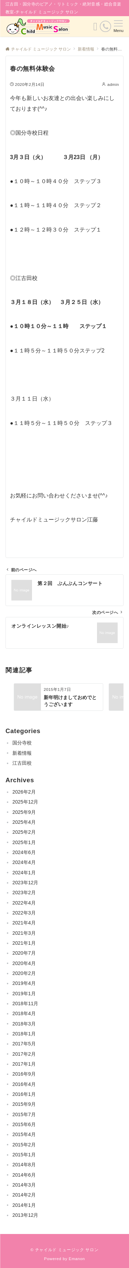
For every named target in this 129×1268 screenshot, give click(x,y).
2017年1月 (24, 1064)
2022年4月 (24, 903)
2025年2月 (24, 832)
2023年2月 (24, 892)
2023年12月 (25, 882)
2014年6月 (24, 1175)
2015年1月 (24, 1154)
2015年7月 (24, 1114)
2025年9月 (24, 812)
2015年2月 (24, 1144)
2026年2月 (24, 792)
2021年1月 (24, 943)
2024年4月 (24, 862)
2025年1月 (24, 842)
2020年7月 (24, 953)
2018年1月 (24, 1033)
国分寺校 (22, 742)
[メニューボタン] (118, 26)
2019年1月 (24, 993)
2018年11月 (25, 1003)
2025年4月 (24, 822)
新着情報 (22, 753)
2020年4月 (24, 963)
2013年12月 (25, 1215)
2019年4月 (24, 983)
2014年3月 (24, 1185)
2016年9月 (24, 1074)
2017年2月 (24, 1054)
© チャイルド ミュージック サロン (65, 1249)
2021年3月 (24, 933)
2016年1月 (24, 1094)
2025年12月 (25, 802)
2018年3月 (24, 1023)
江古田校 (22, 763)
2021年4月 (24, 922)
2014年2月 (24, 1195)
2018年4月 (24, 1013)
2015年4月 (24, 1134)
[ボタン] (95, 28)
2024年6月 (24, 852)
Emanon (77, 1258)
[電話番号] (105, 26)
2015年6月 (24, 1124)
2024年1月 (24, 872)
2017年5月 (24, 1043)
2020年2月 (24, 973)
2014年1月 (24, 1205)
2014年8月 (24, 1164)
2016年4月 (24, 1084)
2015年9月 (24, 1104)
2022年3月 (24, 913)
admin (113, 84)
